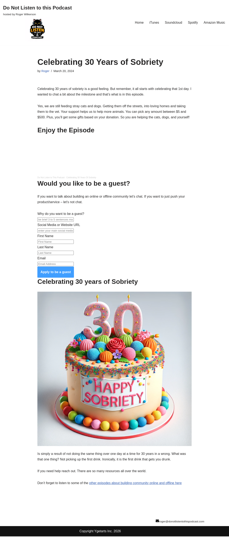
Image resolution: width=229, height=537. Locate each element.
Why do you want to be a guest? (60, 214)
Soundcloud (173, 22)
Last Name (45, 247)
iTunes (154, 22)
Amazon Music (214, 22)
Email (41, 259)
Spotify (193, 22)
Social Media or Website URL (58, 225)
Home (139, 22)
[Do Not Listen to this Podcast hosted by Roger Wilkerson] (37, 22)
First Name (45, 236)
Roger (45, 71)
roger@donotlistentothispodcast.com (181, 522)
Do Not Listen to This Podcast (50, 178)
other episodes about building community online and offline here (135, 483)
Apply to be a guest (55, 272)
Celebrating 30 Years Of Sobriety (81, 178)
